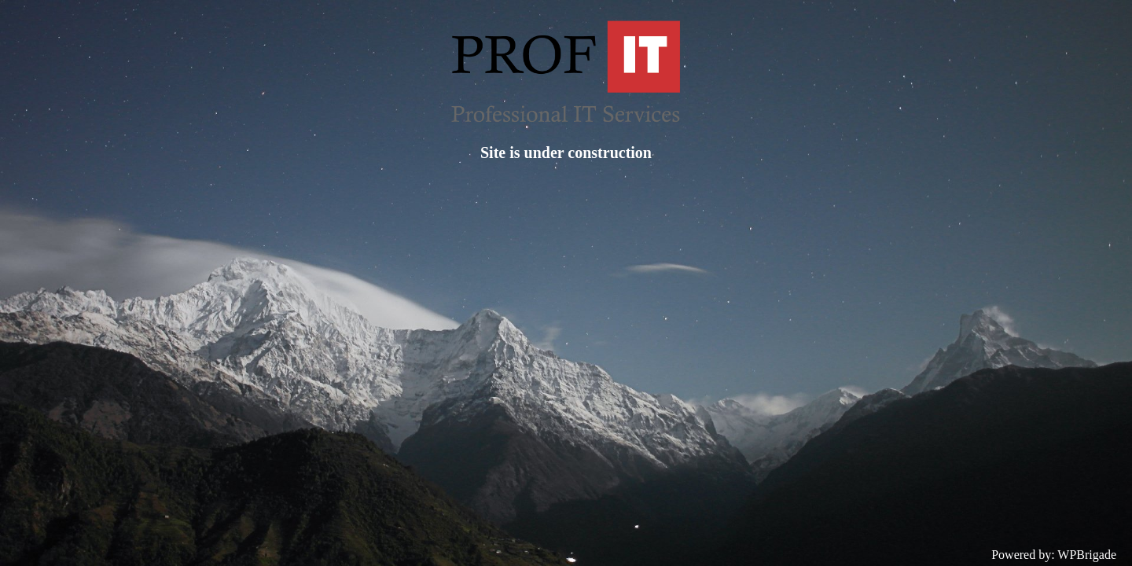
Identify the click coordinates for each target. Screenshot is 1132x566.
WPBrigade (1086, 554)
